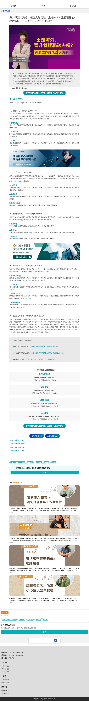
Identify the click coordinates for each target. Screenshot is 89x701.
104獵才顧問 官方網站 (16, 440)
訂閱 (44, 632)
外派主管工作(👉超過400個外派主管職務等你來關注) (35, 114)
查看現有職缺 (5, 666)
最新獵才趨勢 (5, 682)
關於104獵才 (5, 690)
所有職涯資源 (5, 11)
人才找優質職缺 (52, 436)
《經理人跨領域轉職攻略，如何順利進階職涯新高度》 (47, 353)
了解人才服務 (5, 669)
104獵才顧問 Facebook (17, 444)
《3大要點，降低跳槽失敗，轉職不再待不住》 (43, 347)
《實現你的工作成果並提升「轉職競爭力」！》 (44, 359)
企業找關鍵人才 (37, 436)
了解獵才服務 (5, 680)
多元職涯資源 (5, 672)
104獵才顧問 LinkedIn (16, 447)
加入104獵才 (5, 693)
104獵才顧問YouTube (16, 451)
